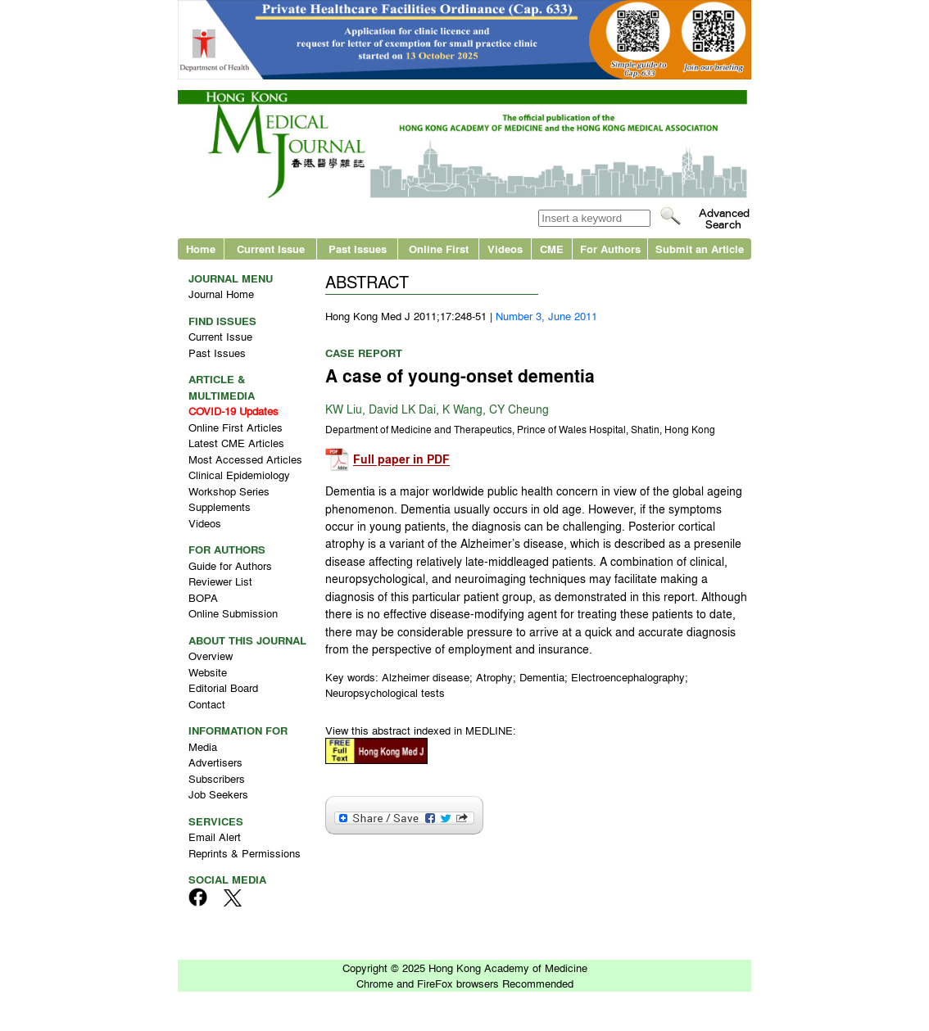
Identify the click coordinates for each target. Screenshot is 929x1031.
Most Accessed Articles (245, 459)
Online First (439, 248)
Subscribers (216, 778)
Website (207, 672)
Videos (505, 248)
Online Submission (233, 613)
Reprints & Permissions (244, 853)
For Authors (610, 248)
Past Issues (358, 248)
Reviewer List (220, 581)
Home (200, 248)
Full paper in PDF (401, 459)
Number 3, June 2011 (546, 315)
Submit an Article (699, 248)
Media (202, 746)
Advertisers (215, 762)
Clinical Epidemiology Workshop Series (239, 483)
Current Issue (271, 248)
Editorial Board (223, 687)
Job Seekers (218, 794)
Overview (210, 655)
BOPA (203, 597)
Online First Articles (235, 427)
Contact (206, 704)
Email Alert (214, 836)
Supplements (219, 506)
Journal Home (221, 293)
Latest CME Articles (236, 442)
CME (552, 248)
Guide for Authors (230, 565)
